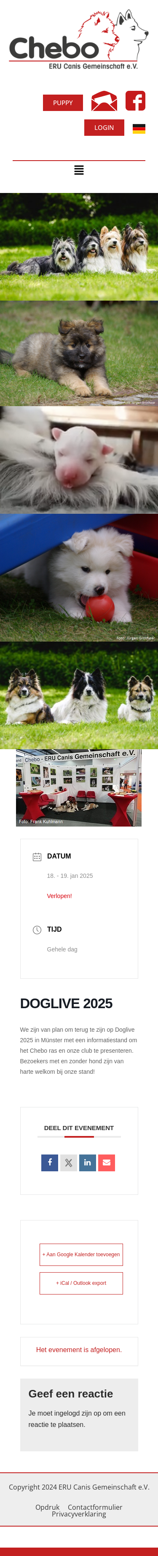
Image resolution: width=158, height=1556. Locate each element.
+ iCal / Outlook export (81, 1283)
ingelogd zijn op (77, 1413)
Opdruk (47, 1507)
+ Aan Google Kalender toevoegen (81, 1254)
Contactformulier (95, 1507)
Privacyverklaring (79, 1514)
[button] (78, 171)
